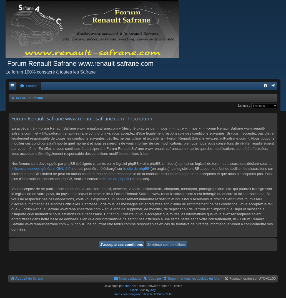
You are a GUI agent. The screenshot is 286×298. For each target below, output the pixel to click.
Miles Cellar (164, 294)
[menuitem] (29, 86)
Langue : (244, 105)
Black (134, 290)
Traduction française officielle (133, 294)
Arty (153, 290)
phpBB (129, 285)
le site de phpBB (136, 168)
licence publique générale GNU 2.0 (42, 168)
